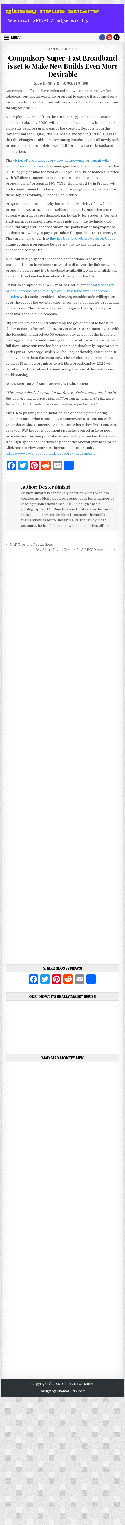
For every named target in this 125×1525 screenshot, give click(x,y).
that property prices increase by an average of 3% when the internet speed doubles (60, 291)
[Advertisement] (62, 755)
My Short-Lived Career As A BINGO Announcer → (77, 550)
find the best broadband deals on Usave (83, 239)
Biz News (54, 48)
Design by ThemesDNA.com (62, 1391)
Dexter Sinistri (49, 83)
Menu (16, 38)
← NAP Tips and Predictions (29, 544)
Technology (70, 48)
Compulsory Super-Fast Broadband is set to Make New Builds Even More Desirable (62, 66)
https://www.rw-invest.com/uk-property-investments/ (51, 453)
